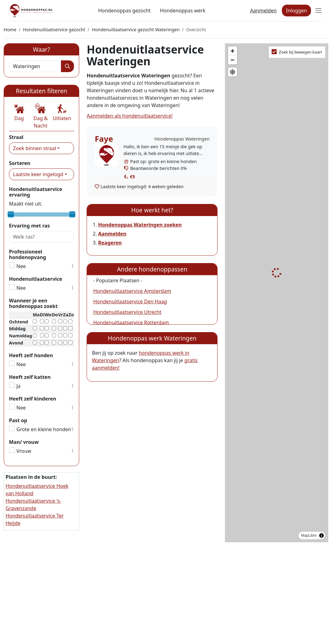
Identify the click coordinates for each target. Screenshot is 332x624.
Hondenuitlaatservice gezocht (54, 29)
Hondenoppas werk (182, 10)
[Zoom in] (232, 50)
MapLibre (309, 535)
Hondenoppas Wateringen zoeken (140, 224)
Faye (104, 138)
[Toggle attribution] (321, 535)
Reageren (110, 242)
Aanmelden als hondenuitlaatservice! (129, 115)
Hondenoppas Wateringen (181, 139)
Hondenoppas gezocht (124, 10)
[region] (276, 293)
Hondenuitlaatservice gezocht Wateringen (136, 29)
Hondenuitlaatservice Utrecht (127, 312)
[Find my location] (232, 71)
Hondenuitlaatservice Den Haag (130, 301)
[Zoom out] (232, 59)
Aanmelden (263, 10)
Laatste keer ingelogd (38, 174)
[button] (19, 112)
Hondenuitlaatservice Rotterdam (131, 322)
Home (10, 29)
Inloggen (296, 10)
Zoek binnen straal (34, 148)
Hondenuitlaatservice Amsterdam (132, 291)
